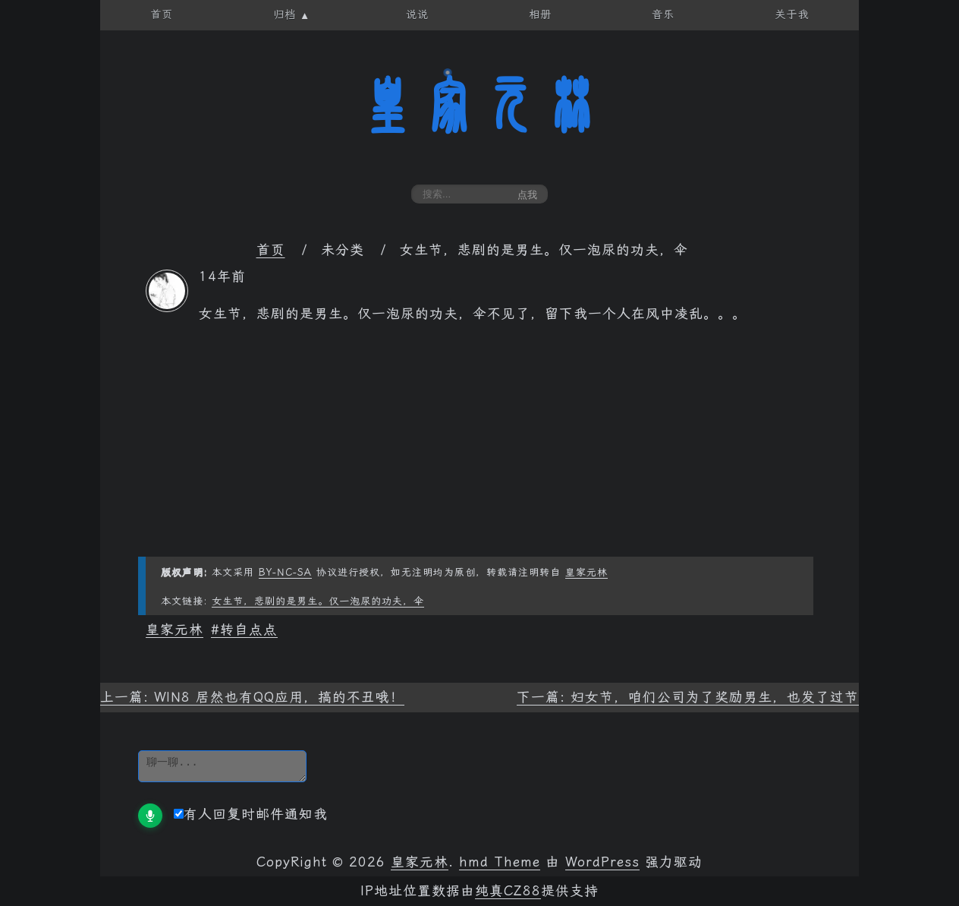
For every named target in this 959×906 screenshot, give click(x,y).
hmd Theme (499, 862)
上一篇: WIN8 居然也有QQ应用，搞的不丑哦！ (252, 697)
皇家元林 (479, 105)
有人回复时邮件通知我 (251, 814)
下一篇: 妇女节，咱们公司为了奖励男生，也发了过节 (688, 697)
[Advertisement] (479, 450)
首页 (270, 249)
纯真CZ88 (508, 890)
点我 (527, 194)
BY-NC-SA (285, 572)
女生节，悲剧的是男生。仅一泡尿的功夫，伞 (318, 601)
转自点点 (249, 629)
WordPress (602, 862)
